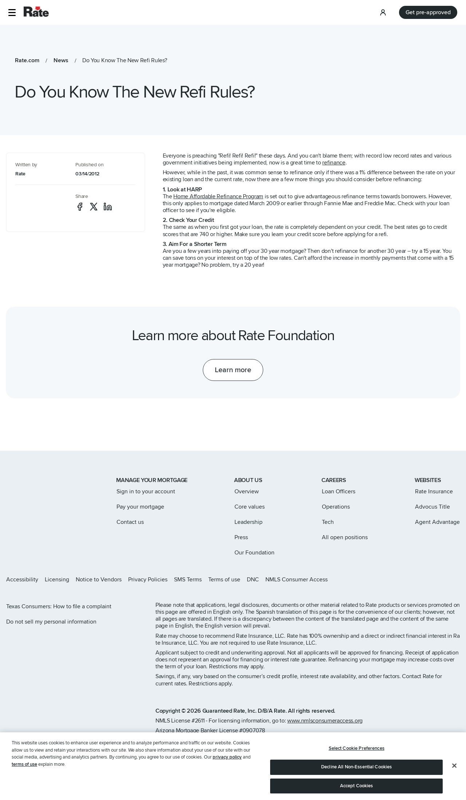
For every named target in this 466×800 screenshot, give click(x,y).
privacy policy (227, 772)
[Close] (454, 780)
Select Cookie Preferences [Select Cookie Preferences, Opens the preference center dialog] (356, 763)
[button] (12, 12)
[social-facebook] (79, 206)
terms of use (24, 779)
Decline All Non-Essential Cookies (356, 781)
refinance (333, 162)
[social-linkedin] (107, 206)
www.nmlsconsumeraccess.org (325, 720)
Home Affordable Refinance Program (218, 196)
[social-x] (94, 206)
